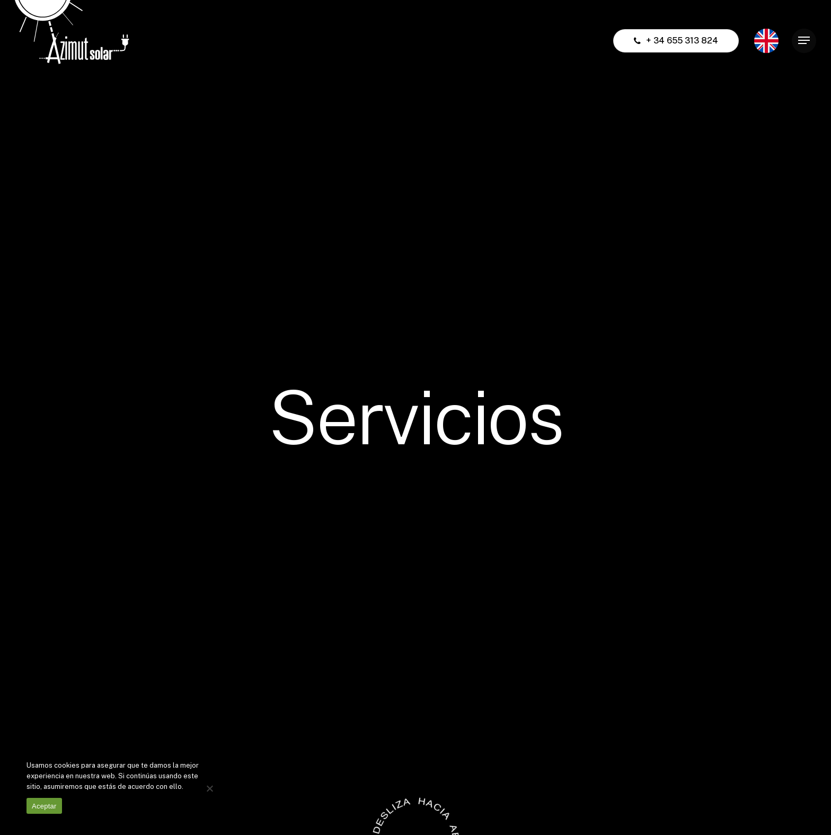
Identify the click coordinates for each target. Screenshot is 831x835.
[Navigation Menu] (804, 40)
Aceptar (44, 806)
